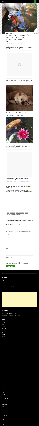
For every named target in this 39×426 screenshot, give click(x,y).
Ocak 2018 (3, 332)
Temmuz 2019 (4, 328)
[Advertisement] (19, 299)
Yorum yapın (23, 43)
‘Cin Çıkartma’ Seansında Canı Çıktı (8, 280)
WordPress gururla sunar (5, 424)
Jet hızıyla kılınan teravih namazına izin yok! (9, 315)
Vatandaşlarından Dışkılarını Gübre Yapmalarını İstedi (11, 282)
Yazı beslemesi (4, 415)
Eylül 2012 (3, 365)
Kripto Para (4, 384)
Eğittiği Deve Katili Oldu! (6, 288)
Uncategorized (9, 33)
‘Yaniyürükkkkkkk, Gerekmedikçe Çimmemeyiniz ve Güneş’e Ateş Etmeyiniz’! (19, 219)
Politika (3, 392)
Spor (2, 400)
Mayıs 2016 (4, 355)
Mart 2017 (3, 340)
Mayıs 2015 (4, 357)
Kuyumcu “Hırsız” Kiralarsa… (6, 284)
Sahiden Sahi (4, 1)
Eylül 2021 (3, 326)
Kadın (3, 382)
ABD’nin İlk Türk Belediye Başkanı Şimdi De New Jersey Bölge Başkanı (13, 286)
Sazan (12, 214)
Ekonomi (3, 376)
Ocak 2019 (3, 330)
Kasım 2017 (4, 336)
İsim (7, 248)
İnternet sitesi (9, 257)
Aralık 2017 (4, 334)
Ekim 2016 (3, 346)
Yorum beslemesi (4, 417)
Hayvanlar (3, 380)
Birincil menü (37, 1)
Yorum (7, 234)
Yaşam (3, 406)
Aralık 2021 (4, 324)
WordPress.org (4, 419)
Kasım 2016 (4, 344)
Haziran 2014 (4, 359)
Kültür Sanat (4, 386)
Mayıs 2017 (4, 338)
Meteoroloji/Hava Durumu (6, 388)
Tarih (2, 402)
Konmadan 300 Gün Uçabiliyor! (7, 313)
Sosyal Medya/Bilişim (5, 398)
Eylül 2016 (3, 348)
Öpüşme (8, 214)
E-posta (8, 252)
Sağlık (3, 396)
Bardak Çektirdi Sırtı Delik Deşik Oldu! (19, 223)
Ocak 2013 (3, 363)
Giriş (2, 413)
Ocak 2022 (3, 322)
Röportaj (3, 394)
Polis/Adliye (4, 390)
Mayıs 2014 (4, 361)
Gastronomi (4, 378)
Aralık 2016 (4, 342)
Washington (17, 214)
